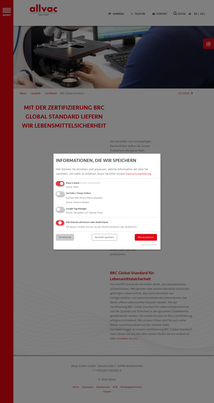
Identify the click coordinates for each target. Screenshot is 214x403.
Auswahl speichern (104, 237)
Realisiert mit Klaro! (149, 245)
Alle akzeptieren (146, 237)
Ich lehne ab (65, 237)
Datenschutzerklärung (140, 174)
